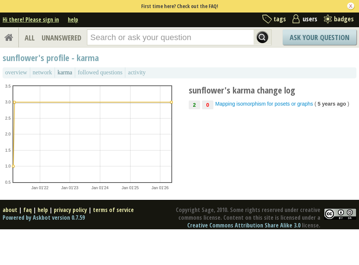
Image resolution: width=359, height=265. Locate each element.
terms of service (113, 210)
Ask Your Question (319, 37)
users (310, 18)
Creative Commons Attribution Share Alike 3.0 (243, 225)
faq (27, 210)
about (10, 210)
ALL (30, 38)
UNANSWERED (61, 38)
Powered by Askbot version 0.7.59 (44, 217)
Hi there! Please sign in (31, 19)
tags (279, 18)
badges (344, 18)
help (73, 19)
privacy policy (70, 210)
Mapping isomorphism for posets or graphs (264, 104)
